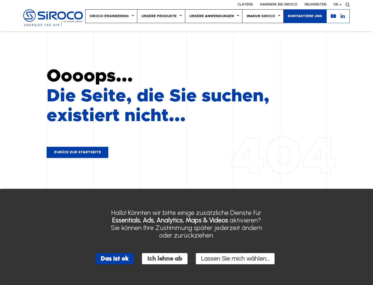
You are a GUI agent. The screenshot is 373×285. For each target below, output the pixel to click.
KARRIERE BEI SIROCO (278, 4)
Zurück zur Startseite (77, 152)
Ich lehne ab (164, 258)
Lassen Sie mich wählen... (235, 258)
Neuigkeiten (315, 4)
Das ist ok (114, 258)
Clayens (245, 4)
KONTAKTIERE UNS (305, 16)
